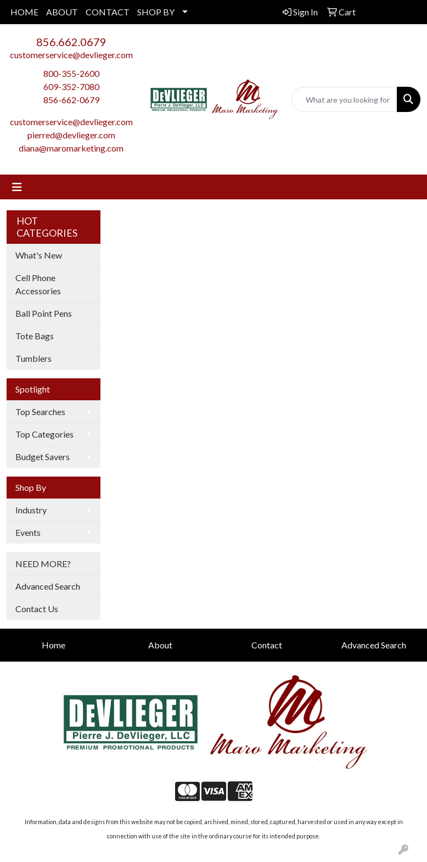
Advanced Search (47, 586)
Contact (266, 645)
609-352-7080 (71, 86)
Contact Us (36, 608)
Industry (31, 510)
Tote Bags (34, 336)
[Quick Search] (344, 99)
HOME (24, 12)
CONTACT (108, 12)
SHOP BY (156, 12)
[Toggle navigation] (17, 187)
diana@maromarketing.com (71, 148)
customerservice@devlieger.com (71, 54)
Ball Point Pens (43, 313)
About (160, 645)
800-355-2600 (71, 73)
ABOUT (62, 12)
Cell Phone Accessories (38, 284)
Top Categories (44, 434)
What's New (38, 255)
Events (28, 532)
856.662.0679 (71, 41)
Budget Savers (42, 456)
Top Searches (40, 411)
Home (53, 645)
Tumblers (33, 358)
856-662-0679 (71, 99)
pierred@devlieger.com (71, 135)
